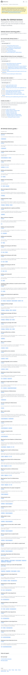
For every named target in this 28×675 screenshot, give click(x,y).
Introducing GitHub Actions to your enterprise (17, 66)
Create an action (6, 100)
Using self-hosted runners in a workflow (14, 92)
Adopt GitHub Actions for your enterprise (12, 56)
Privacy (13, 669)
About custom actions (10, 109)
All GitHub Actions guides (9, 129)
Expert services (3, 670)
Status (16, 669)
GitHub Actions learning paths (11, 31)
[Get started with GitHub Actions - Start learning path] (6, 43)
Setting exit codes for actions (14, 117)
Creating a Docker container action (13, 110)
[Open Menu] (26, 2)
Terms (10, 669)
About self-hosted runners (11, 85)
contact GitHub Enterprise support (14, 12)
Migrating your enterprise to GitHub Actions (17, 67)
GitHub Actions (5, 4)
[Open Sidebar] (1, 4)
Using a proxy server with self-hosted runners (15, 90)
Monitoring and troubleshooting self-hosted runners (16, 96)
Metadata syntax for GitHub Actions (14, 114)
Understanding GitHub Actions (12, 45)
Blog (8, 670)
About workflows (9, 49)
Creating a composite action (11, 113)
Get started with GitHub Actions (10, 38)
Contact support (4, 660)
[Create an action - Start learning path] (6, 107)
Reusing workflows (12, 51)
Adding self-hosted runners (11, 86)
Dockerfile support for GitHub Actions (14, 115)
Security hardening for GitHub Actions (14, 52)
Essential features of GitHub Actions (13, 48)
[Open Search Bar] (24, 2)
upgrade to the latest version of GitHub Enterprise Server (12, 11)
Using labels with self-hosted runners (13, 91)
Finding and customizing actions (14, 47)
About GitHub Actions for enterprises (13, 63)
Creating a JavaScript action (11, 111)
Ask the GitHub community (6, 658)
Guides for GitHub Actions (13, 4)
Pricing (19, 669)
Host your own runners (7, 78)
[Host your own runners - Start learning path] (6, 83)
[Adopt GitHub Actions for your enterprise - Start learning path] (6, 61)
